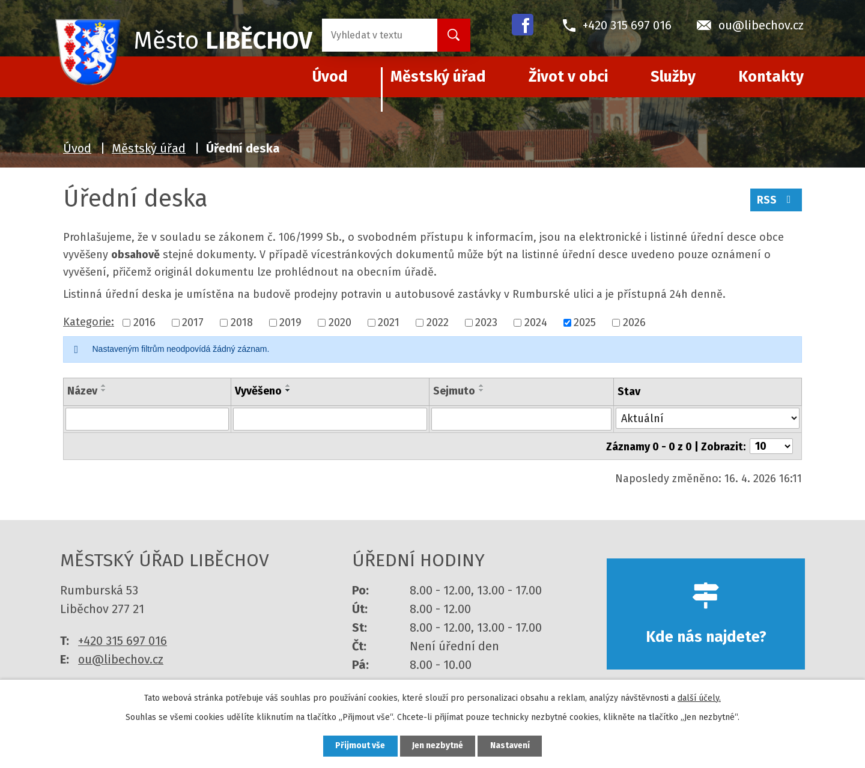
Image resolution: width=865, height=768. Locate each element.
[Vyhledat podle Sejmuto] (521, 419)
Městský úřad (438, 77)
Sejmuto (454, 391)
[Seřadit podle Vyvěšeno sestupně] (288, 390)
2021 (388, 322)
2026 (634, 322)
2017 (193, 322)
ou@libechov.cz (120, 659)
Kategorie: (88, 321)
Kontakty (771, 77)
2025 (585, 322)
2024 (535, 322)
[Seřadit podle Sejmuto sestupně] (481, 390)
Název (82, 391)
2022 (437, 322)
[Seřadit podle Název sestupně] (104, 390)
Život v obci (568, 77)
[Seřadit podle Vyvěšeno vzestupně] (288, 385)
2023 (486, 322)
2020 (340, 322)
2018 (242, 322)
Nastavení (510, 746)
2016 (144, 322)
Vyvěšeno (258, 391)
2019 (290, 322)
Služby (673, 77)
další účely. (699, 697)
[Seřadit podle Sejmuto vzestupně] (481, 385)
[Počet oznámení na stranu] (771, 446)
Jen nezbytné (437, 746)
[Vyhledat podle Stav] (708, 418)
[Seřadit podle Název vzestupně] (104, 385)
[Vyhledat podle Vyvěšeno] (330, 419)
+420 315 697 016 (122, 640)
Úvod (77, 148)
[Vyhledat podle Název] (147, 419)
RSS (776, 200)
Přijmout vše (359, 746)
